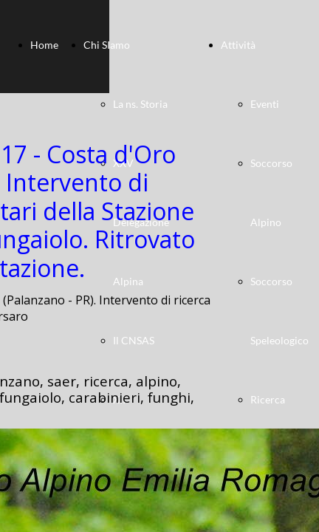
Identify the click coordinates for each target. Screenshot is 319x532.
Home (44, 44)
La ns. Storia (140, 104)
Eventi (264, 104)
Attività (238, 44)
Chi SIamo (106, 44)
